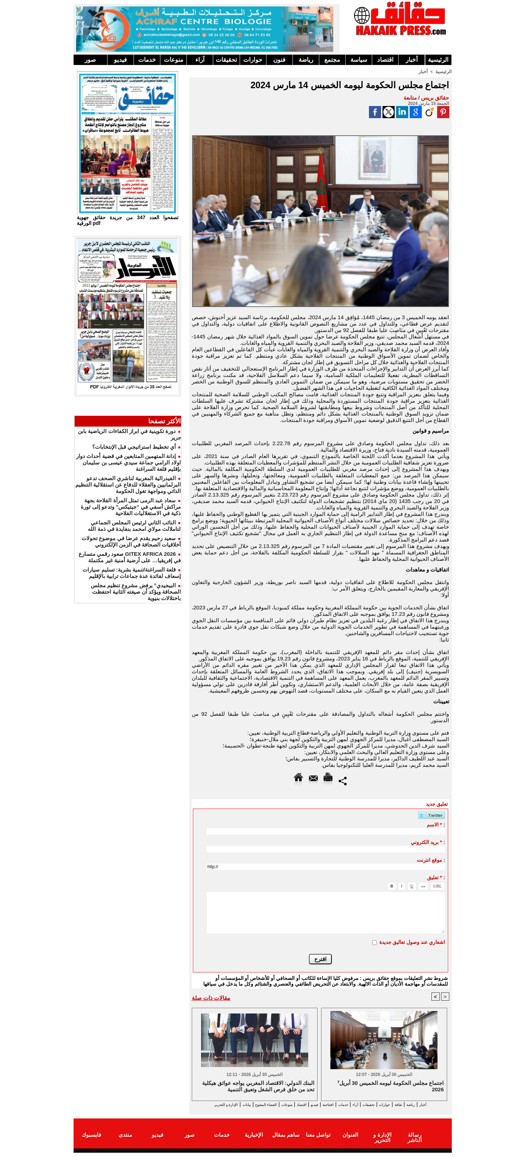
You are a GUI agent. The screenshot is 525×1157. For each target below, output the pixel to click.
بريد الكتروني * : (428, 842)
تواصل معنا (318, 1140)
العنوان (350, 1140)
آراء (200, 59)
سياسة (358, 59)
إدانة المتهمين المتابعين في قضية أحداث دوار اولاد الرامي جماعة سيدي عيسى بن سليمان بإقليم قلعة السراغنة (128, 462)
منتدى (125, 1140)
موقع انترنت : (431, 859)
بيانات (199, 1105)
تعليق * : (436, 877)
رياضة (306, 59)
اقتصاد (385, 59)
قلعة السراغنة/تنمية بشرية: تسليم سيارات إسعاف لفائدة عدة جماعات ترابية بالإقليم (131, 573)
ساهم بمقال (286, 1140)
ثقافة (409, 1105)
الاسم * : (436, 824)
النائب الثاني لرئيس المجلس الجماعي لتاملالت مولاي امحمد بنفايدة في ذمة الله (134, 525)
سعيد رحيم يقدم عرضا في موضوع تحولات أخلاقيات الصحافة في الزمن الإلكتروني (131, 541)
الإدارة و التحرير (318, 1111)
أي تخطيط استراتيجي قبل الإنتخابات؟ (134, 447)
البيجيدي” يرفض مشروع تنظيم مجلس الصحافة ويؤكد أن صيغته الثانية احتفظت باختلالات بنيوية (136, 591)
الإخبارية (254, 1140)
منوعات (173, 59)
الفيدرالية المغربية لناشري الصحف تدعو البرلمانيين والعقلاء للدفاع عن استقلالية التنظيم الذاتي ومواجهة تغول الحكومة (128, 484)
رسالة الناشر (414, 1140)
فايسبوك (91, 1140)
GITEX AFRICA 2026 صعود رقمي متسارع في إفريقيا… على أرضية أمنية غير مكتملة (130, 557)
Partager (343, 780)
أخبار (412, 59)
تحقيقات (226, 59)
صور (90, 59)
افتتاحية (313, 1105)
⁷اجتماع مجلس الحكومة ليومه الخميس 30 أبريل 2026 (390, 1087)
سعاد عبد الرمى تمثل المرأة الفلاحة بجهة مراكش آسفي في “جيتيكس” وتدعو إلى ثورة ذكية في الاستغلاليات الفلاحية (131, 506)
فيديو (120, 59)
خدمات (147, 59)
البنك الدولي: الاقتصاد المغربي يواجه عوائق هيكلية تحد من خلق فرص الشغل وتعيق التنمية (258, 1087)
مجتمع (332, 59)
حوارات (252, 59)
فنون (279, 59)
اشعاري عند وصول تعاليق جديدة (412, 942)
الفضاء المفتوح (226, 1105)
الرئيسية (438, 59)
